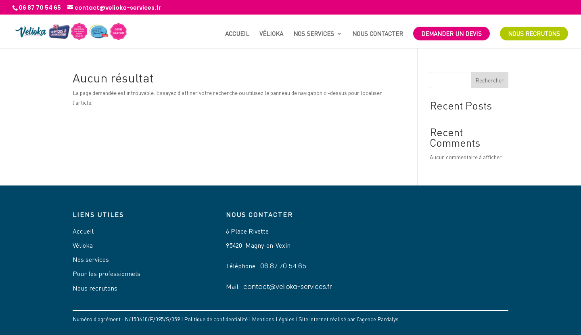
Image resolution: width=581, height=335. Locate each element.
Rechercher (489, 80)
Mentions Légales (273, 319)
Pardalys (388, 319)
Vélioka (271, 34)
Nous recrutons (534, 33)
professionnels (119, 274)
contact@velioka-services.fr (287, 286)
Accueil (237, 34)
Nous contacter (377, 34)
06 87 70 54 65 (283, 266)
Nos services (313, 34)
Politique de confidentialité (216, 319)
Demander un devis (451, 33)
